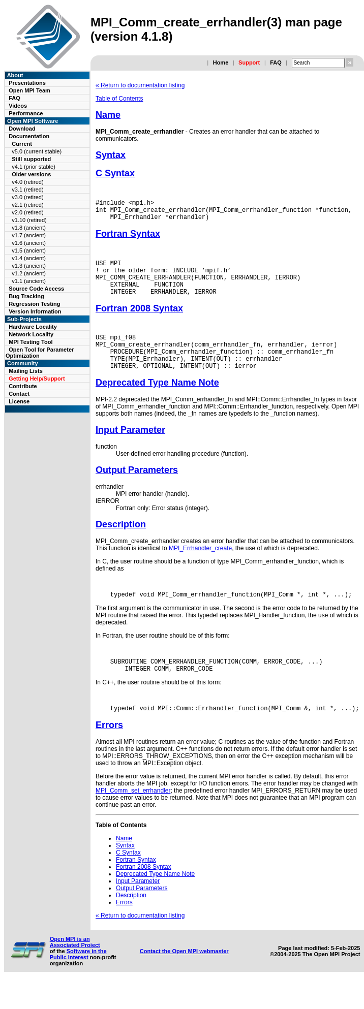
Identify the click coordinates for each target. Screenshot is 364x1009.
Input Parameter (130, 450)
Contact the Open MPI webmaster (184, 977)
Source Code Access (36, 289)
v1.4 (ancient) (29, 258)
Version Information (35, 311)
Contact (19, 394)
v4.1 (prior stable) (33, 167)
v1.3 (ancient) (29, 266)
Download (22, 128)
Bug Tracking (26, 296)
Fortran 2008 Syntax (139, 321)
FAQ (276, 62)
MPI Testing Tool (30, 342)
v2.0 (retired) (27, 212)
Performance (26, 113)
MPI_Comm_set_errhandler (133, 816)
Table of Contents (119, 98)
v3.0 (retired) (27, 197)
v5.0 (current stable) (37, 151)
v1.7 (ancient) (29, 235)
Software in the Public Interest (78, 980)
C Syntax (115, 173)
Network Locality (31, 334)
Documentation (29, 136)
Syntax (111, 155)
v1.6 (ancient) (29, 243)
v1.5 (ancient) (29, 250)
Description (121, 544)
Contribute (23, 386)
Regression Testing (34, 304)
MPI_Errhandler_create (200, 568)
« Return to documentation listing (140, 85)
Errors (109, 751)
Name (108, 115)
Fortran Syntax (128, 238)
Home (221, 62)
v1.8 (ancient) (29, 228)
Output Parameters (137, 490)
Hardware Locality (33, 327)
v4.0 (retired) (27, 182)
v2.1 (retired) (27, 205)
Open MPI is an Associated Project (75, 968)
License (19, 401)
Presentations (27, 83)
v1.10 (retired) (29, 220)
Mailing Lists (26, 371)
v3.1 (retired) (27, 189)
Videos (18, 106)
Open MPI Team (29, 90)
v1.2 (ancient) (29, 273)
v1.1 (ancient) (29, 281)
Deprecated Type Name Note (157, 402)
